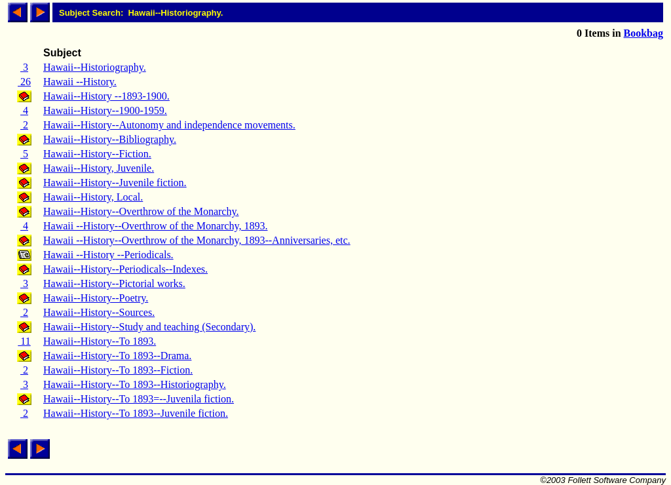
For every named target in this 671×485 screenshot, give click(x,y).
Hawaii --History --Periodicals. (108, 254)
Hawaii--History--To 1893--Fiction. (118, 370)
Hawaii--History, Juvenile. (98, 168)
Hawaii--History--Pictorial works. (114, 283)
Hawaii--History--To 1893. (99, 341)
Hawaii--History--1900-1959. (105, 110)
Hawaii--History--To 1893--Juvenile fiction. (135, 413)
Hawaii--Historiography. (94, 67)
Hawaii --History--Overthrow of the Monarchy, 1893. (155, 225)
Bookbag (643, 33)
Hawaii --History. (80, 81)
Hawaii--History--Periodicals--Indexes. (125, 269)
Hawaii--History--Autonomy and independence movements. (169, 124)
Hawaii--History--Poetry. (95, 297)
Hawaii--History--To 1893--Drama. (117, 355)
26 (24, 81)
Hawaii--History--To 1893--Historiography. (134, 384)
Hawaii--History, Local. (93, 197)
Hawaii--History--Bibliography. (109, 139)
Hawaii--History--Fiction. (97, 153)
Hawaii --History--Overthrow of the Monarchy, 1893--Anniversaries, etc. (197, 240)
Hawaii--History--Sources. (99, 312)
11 (24, 341)
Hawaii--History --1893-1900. (106, 96)
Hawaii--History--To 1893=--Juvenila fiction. (138, 398)
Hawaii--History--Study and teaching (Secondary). (149, 326)
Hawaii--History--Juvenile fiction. (115, 182)
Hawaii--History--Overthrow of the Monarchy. (141, 211)
